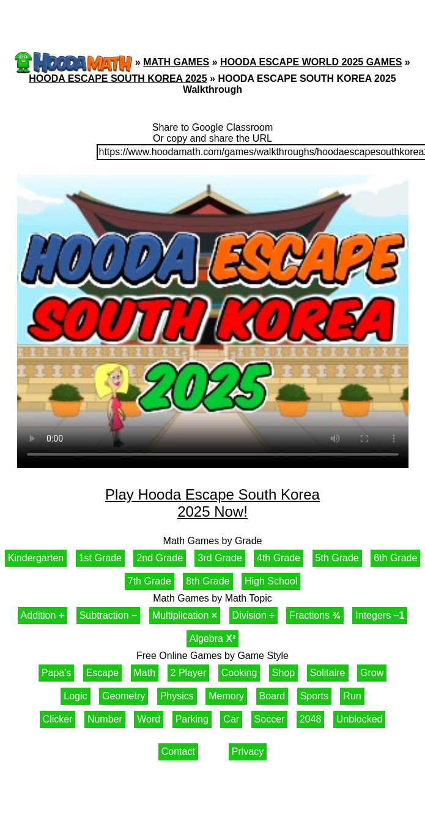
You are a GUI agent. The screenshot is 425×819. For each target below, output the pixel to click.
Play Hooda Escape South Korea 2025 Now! (212, 503)
